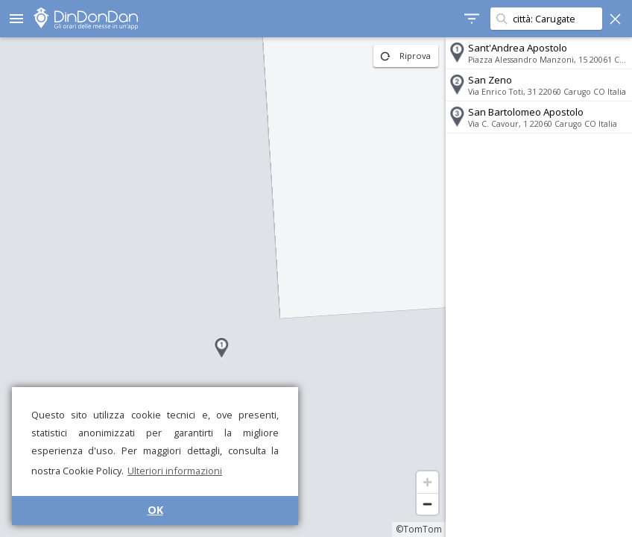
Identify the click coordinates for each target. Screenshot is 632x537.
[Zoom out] (427, 504)
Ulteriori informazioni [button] (174, 470)
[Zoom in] (427, 482)
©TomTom (419, 529)
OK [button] (155, 510)
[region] (223, 287)
